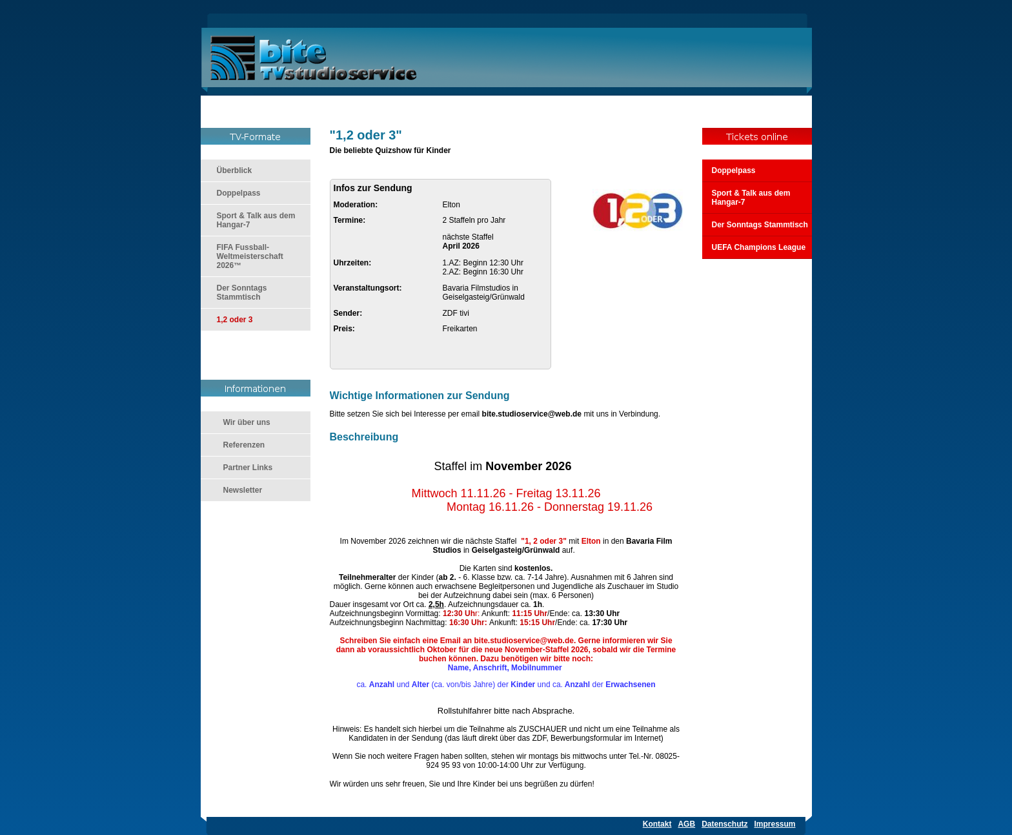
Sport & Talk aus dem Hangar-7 (751, 198)
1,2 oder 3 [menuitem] (235, 319)
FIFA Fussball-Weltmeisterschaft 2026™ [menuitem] (250, 256)
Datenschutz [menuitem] (724, 824)
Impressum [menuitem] (774, 824)
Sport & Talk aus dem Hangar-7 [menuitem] (256, 220)
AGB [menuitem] (686, 824)
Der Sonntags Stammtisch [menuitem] (242, 292)
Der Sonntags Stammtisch (760, 224)
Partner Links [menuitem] (248, 467)
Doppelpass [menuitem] (239, 193)
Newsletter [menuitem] (243, 490)
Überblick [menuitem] (234, 170)
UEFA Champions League (759, 247)
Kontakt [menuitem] (657, 824)
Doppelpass (734, 170)
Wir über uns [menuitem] (246, 422)
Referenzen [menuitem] (244, 444)
